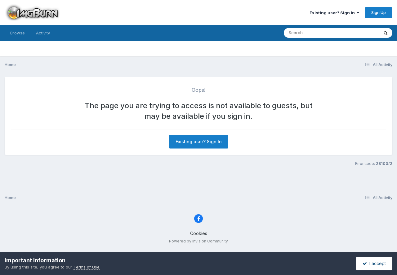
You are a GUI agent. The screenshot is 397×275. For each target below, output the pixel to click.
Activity (43, 32)
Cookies (198, 233)
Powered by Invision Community (198, 241)
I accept (374, 263)
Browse (17, 32)
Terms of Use (87, 266)
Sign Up (378, 12)
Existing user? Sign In (334, 12)
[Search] (314, 33)
